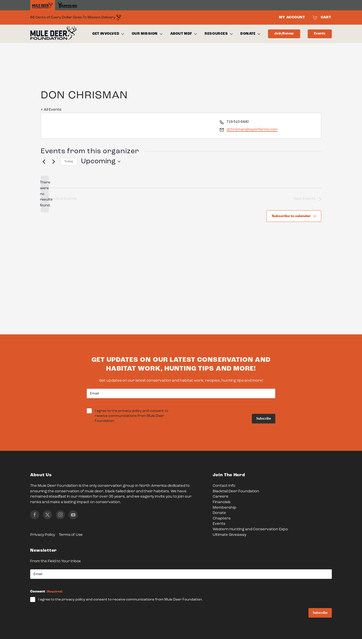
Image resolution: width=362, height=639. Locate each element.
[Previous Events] (44, 161)
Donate (219, 513)
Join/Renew (284, 33)
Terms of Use (71, 535)
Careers (220, 497)
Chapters (222, 519)
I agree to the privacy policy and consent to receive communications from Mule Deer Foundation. (131, 416)
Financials (222, 502)
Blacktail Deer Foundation (236, 491)
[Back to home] (53, 34)
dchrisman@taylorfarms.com (252, 129)
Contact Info (224, 486)
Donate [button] (250, 33)
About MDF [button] (183, 33)
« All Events (51, 110)
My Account (292, 17)
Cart (321, 17)
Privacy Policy (42, 535)
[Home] (42, 5)
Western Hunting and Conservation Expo (250, 529)
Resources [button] (219, 33)
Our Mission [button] (147, 33)
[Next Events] (54, 161)
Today (68, 161)
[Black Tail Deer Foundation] (67, 5)
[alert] (45, 194)
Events (320, 33)
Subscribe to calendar (291, 216)
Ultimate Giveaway (229, 535)
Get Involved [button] (108, 33)
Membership (224, 508)
